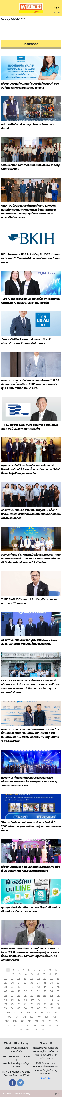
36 (51, 983)
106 (54, 1017)
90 (52, 1008)
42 (31, 987)
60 (31, 995)
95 (28, 1012)
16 (38, 974)
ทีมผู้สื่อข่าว (45, 1078)
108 (15, 1021)
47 (5, 991)
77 (25, 1004)
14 (25, 974)
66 (12, 1000)
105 (47, 1017)
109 (22, 1021)
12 (13, 974)
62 (44, 995)
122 (56, 1025)
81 (51, 1004)
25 (38, 978)
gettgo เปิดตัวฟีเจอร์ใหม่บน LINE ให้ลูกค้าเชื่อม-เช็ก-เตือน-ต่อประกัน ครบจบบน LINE (30, 910)
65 (5, 1000)
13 (19, 974)
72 (51, 1000)
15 (31, 974)
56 (5, 995)
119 (34, 1025)
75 (12, 1004)
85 (18, 1008)
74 (5, 1004)
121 (49, 1025)
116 (14, 1025)
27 (51, 978)
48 (12, 991)
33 (31, 983)
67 (19, 1000)
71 (45, 1000)
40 (18, 987)
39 (12, 987)
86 (25, 1008)
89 (45, 1008)
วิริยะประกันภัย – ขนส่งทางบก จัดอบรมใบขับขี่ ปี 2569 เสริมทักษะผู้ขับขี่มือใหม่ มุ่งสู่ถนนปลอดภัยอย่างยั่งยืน (31, 826)
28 (58, 978)
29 (5, 983)
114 (56, 1021)
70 (39, 1000)
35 (45, 983)
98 (48, 1012)
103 (31, 1017)
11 (7, 974)
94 (22, 1012)
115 (7, 1025)
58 (18, 995)
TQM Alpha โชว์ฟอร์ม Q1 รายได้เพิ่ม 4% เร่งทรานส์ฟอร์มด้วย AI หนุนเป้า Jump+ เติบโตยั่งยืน (30, 301)
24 (31, 978)
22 (18, 978)
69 (32, 1000)
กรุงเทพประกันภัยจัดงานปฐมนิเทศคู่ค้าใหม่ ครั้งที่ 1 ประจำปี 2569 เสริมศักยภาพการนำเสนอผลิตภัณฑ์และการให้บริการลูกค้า (31, 514)
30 (12, 983)
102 (24, 1017)
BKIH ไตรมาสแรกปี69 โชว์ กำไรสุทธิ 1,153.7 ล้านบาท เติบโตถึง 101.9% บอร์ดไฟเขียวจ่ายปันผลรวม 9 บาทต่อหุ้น (30, 258)
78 (31, 1004)
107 (7, 1021)
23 (25, 978)
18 (50, 974)
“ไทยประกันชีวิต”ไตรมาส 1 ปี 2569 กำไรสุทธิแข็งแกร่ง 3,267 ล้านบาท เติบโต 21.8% (26, 341)
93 (15, 1012)
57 (12, 995)
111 (36, 1021)
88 (38, 1008)
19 (56, 974)
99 (55, 1012)
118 (27, 1025)
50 (25, 991)
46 (58, 987)
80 (44, 1004)
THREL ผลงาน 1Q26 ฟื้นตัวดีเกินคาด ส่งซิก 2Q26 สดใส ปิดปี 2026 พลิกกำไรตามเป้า (29, 427)
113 (49, 1021)
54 (51, 991)
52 (38, 991)
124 (27, 1029)
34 (38, 983)
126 (42, 1029)
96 (35, 1012)
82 (58, 1004)
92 (8, 1012)
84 (12, 1008)
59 (25, 995)
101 (16, 1017)
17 (44, 974)
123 (20, 1029)
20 (5, 978)
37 (58, 983)
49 (19, 991)
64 (58, 995)
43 (38, 987)
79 (38, 1004)
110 (29, 1021)
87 (32, 1008)
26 (44, 978)
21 (12, 978)
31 (19, 983)
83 (5, 1008)
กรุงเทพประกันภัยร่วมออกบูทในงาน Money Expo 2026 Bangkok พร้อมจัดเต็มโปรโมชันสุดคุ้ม (29, 642)
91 (58, 1008)
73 (58, 1000)
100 (9, 1017)
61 (38, 995)
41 (25, 987)
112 (43, 1021)
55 (58, 991)
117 (21, 1025)
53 (45, 991)
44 (44, 987)
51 (32, 991)
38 (5, 987)
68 (25, 1000)
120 (42, 1025)
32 (25, 983)
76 (19, 1004)
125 (35, 1029)
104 (39, 1017)
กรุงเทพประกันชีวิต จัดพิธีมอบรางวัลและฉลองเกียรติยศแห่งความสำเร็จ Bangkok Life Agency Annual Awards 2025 (29, 782)
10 (56, 970)
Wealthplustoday (21, 1093)
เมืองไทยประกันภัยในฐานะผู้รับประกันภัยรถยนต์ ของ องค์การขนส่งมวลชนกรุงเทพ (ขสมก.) (30, 86)
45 (51, 987)
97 (42, 1012)
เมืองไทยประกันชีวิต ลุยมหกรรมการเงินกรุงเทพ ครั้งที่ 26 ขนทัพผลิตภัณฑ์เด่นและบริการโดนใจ (30, 869)
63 (51, 995)
